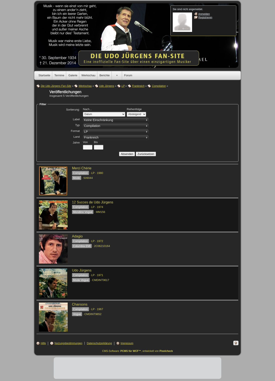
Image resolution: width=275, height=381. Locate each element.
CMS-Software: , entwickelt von (137, 351)
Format (75, 131)
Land (76, 136)
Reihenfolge (134, 109)
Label (76, 119)
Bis (96, 142)
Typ (77, 125)
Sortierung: (73, 109)
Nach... (87, 109)
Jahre (76, 142)
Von (85, 142)
